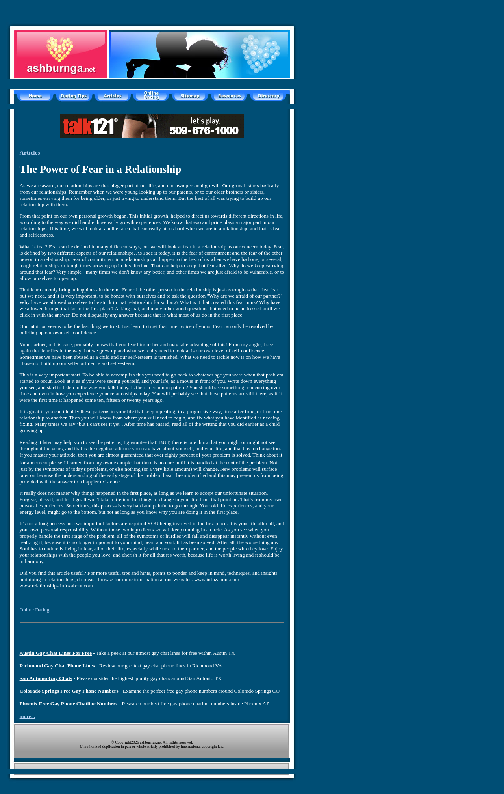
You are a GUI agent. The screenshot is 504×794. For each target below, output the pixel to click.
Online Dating (35, 610)
